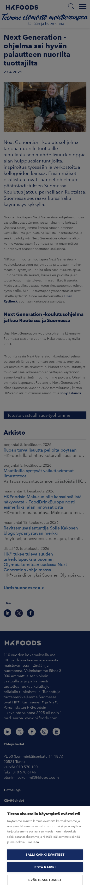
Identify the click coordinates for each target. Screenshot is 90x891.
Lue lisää (33, 842)
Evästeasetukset (45, 880)
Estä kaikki (44, 867)
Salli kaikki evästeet (44, 854)
